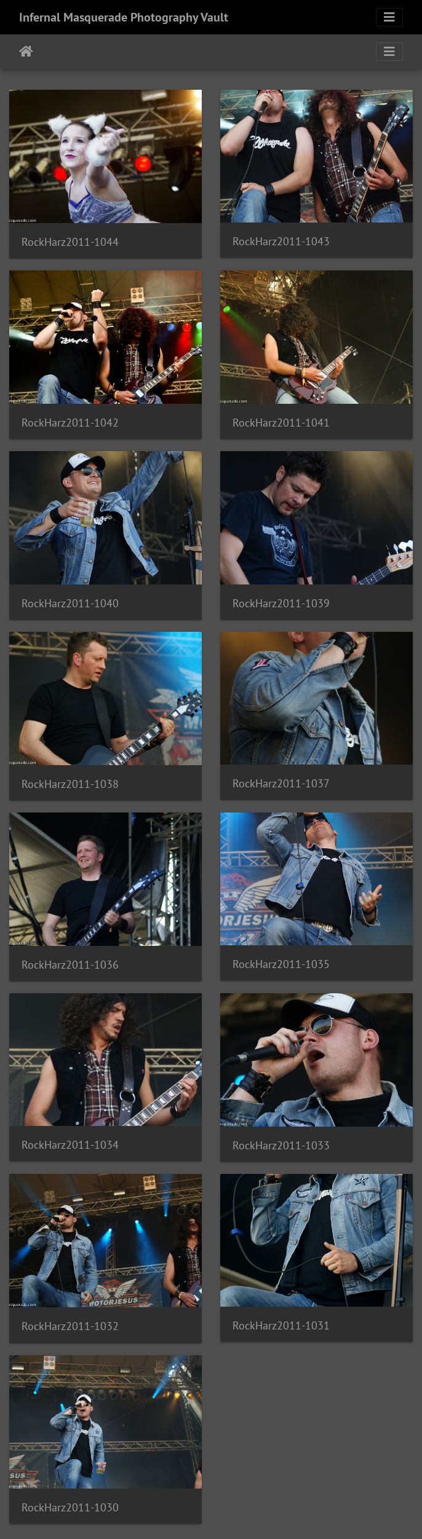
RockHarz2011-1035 (281, 964)
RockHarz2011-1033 (281, 1145)
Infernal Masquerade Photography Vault (123, 17)
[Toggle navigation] (389, 17)
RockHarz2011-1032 (70, 1326)
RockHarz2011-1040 (70, 603)
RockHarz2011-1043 (281, 241)
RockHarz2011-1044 (70, 241)
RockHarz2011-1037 (281, 783)
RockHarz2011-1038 (70, 783)
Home (26, 51)
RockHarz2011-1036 (70, 964)
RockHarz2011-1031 (281, 1325)
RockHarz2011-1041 (281, 422)
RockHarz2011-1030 (70, 1507)
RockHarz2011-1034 (70, 1144)
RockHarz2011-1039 (281, 603)
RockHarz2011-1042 (70, 422)
